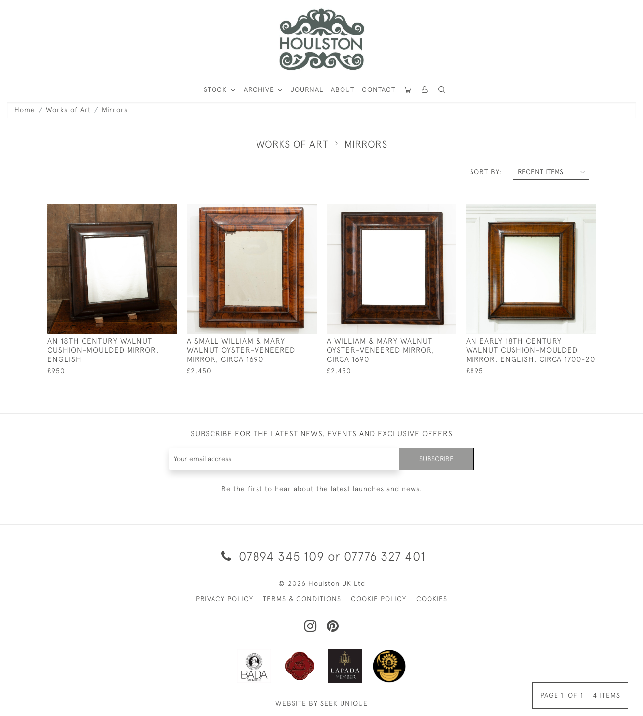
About (342, 89)
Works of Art (68, 110)
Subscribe (436, 459)
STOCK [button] (216, 89)
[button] (442, 90)
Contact (378, 89)
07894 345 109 (273, 556)
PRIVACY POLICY (224, 599)
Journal (307, 89)
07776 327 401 (385, 556)
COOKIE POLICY (378, 599)
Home (24, 110)
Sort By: (486, 172)
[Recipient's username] (284, 459)
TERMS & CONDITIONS (302, 599)
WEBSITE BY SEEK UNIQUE (321, 703)
